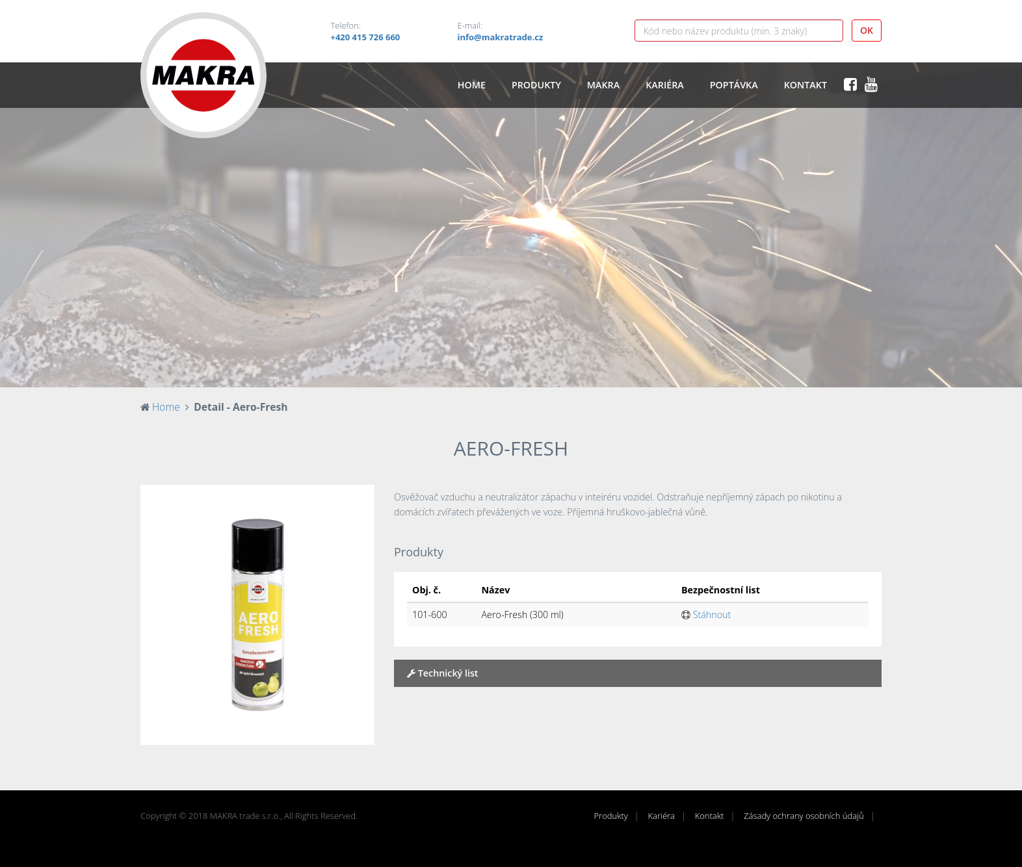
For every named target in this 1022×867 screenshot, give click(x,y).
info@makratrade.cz (501, 37)
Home (472, 85)
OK (866, 30)
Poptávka (734, 85)
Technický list (442, 673)
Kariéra (665, 85)
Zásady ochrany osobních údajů (804, 816)
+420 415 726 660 (365, 37)
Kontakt (805, 85)
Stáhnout (706, 614)
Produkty (536, 85)
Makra (603, 85)
